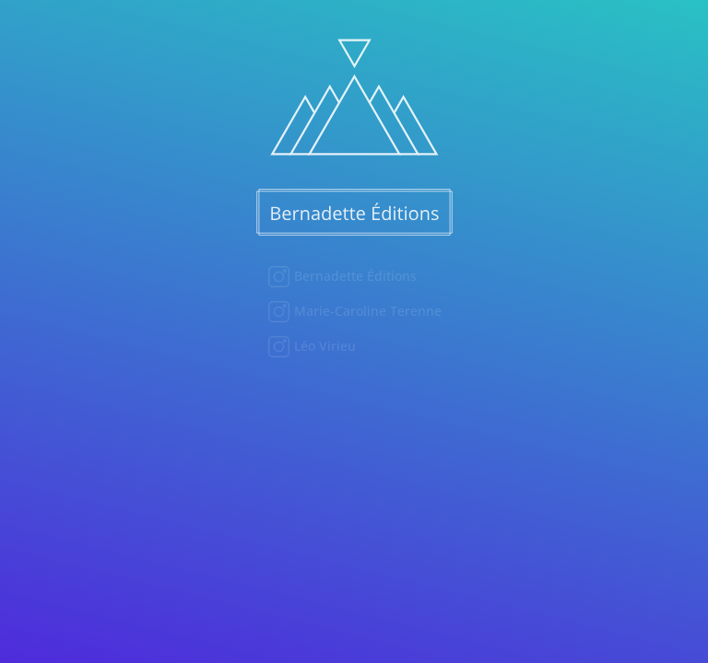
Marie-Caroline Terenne (366, 311)
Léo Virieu (323, 346)
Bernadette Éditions (353, 276)
